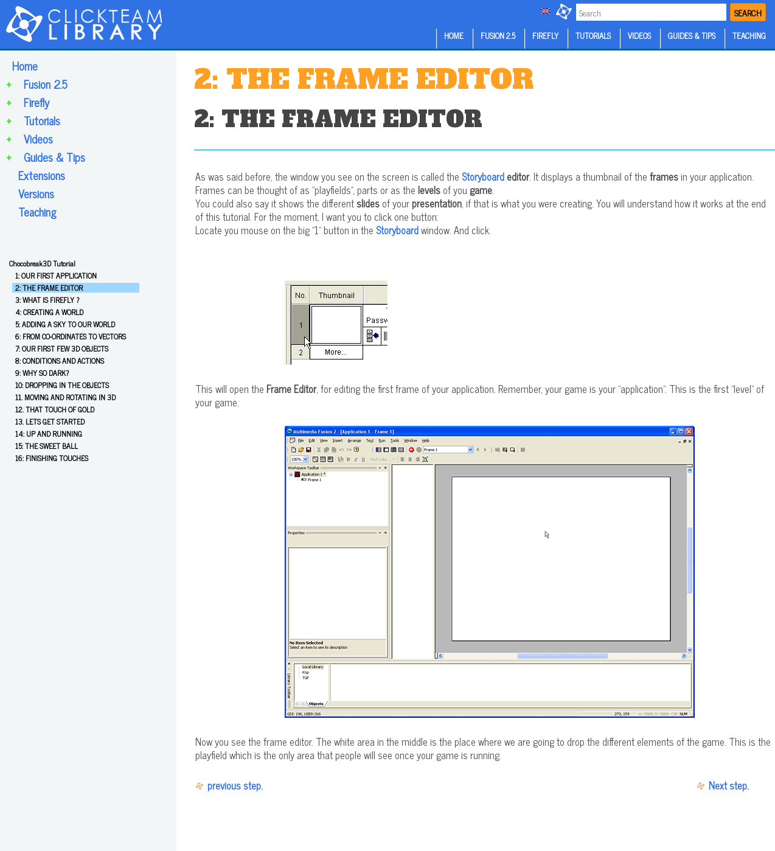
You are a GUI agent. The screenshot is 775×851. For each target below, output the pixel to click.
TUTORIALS (593, 35)
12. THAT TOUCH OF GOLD (54, 409)
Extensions (41, 175)
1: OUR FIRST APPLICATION (56, 275)
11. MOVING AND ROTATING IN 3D (65, 397)
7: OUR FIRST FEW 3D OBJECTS (61, 348)
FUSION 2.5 (498, 35)
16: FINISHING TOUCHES (51, 458)
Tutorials (42, 120)
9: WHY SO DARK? (42, 373)
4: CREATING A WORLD (49, 312)
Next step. (729, 785)
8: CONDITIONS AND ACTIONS (59, 361)
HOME (454, 35)
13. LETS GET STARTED (50, 421)
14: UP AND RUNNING (48, 434)
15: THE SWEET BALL (46, 446)
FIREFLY (545, 35)
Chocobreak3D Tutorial (42, 263)
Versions (36, 193)
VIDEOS (639, 35)
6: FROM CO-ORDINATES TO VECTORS (70, 336)
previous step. (235, 785)
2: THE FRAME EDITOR (49, 288)
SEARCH (748, 12)
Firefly (36, 102)
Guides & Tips (54, 157)
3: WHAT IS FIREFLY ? (47, 300)
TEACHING (749, 35)
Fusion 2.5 (46, 84)
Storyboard (483, 176)
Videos (38, 139)
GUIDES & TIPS (691, 35)
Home (25, 66)
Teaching (37, 212)
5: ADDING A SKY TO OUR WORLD (65, 324)
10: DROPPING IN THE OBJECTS (62, 385)
